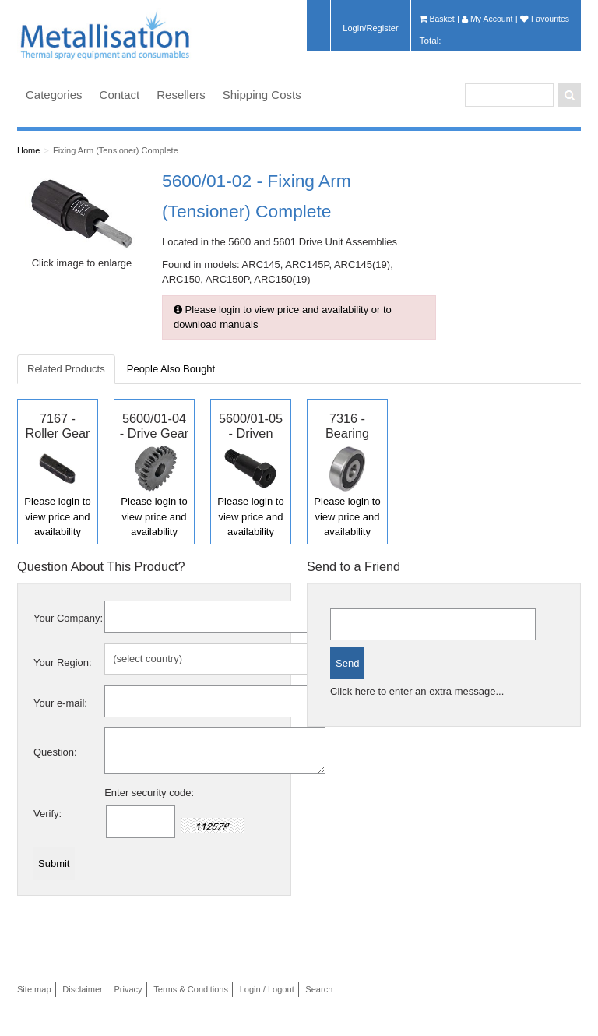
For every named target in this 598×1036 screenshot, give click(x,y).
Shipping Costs (262, 94)
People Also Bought (171, 369)
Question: (55, 752)
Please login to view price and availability (57, 516)
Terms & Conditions (190, 989)
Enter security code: (149, 792)
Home (28, 150)
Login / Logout (267, 989)
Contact (120, 94)
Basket (437, 18)
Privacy (128, 989)
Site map (34, 989)
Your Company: (68, 618)
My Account (487, 18)
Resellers (181, 94)
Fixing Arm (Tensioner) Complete (115, 150)
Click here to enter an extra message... (417, 691)
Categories (54, 94)
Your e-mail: (60, 703)
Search (318, 989)
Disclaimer (82, 989)
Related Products (66, 369)
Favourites (544, 18)
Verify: (47, 813)
